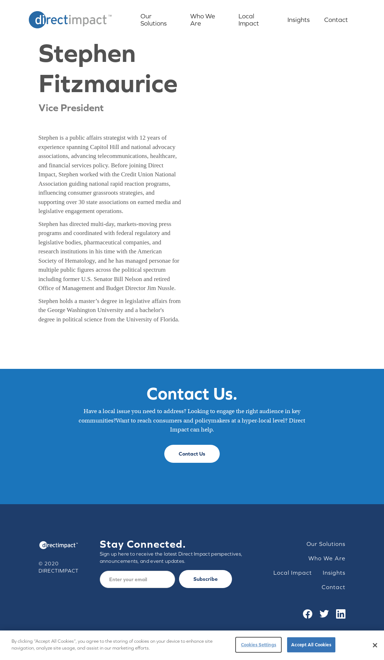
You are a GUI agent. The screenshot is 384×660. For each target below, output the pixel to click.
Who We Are (202, 19)
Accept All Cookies (311, 644)
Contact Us (192, 454)
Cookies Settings (258, 644)
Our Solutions (153, 19)
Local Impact (248, 19)
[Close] (375, 645)
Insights (298, 19)
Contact (336, 19)
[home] (70, 19)
